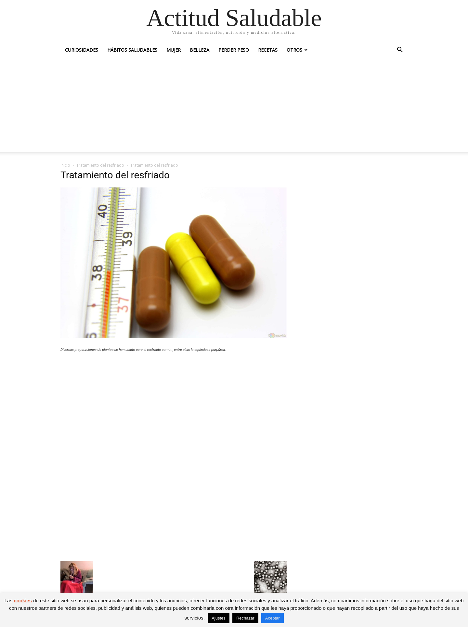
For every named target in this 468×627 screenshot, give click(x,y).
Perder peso (233, 50)
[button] (400, 50)
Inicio (65, 165)
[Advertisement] (234, 106)
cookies (23, 600)
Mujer (173, 50)
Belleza (199, 50)
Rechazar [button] (245, 618)
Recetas (268, 50)
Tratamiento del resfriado (100, 165)
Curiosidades (81, 50)
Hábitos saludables (132, 50)
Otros (294, 50)
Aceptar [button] (272, 618)
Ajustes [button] (219, 618)
